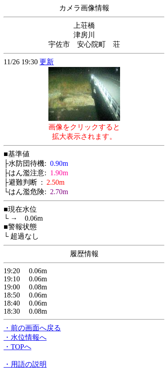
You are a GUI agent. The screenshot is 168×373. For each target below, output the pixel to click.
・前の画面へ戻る (32, 328)
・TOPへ (17, 347)
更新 (46, 62)
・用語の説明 (25, 364)
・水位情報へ (25, 337)
